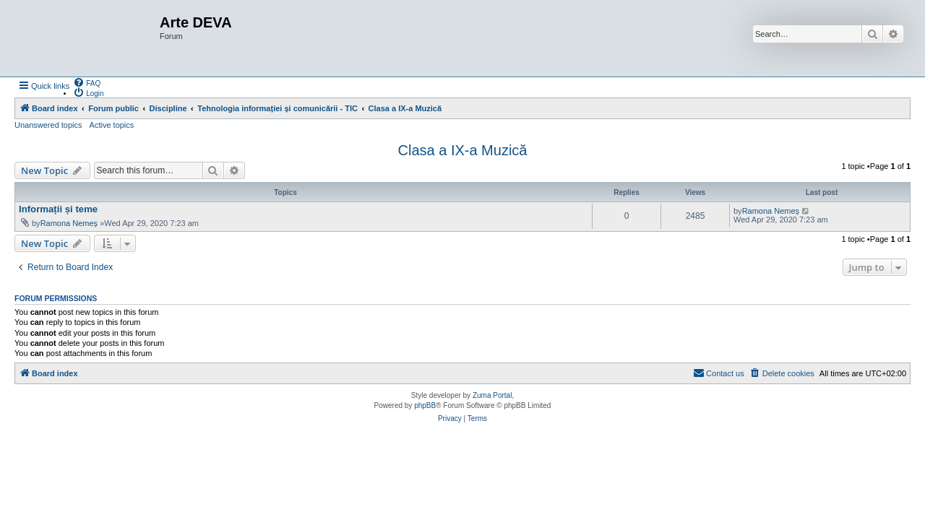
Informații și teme (58, 209)
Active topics (112, 125)
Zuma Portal (492, 395)
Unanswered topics (48, 125)
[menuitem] (86, 82)
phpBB (425, 405)
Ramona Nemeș (69, 223)
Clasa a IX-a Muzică (463, 150)
